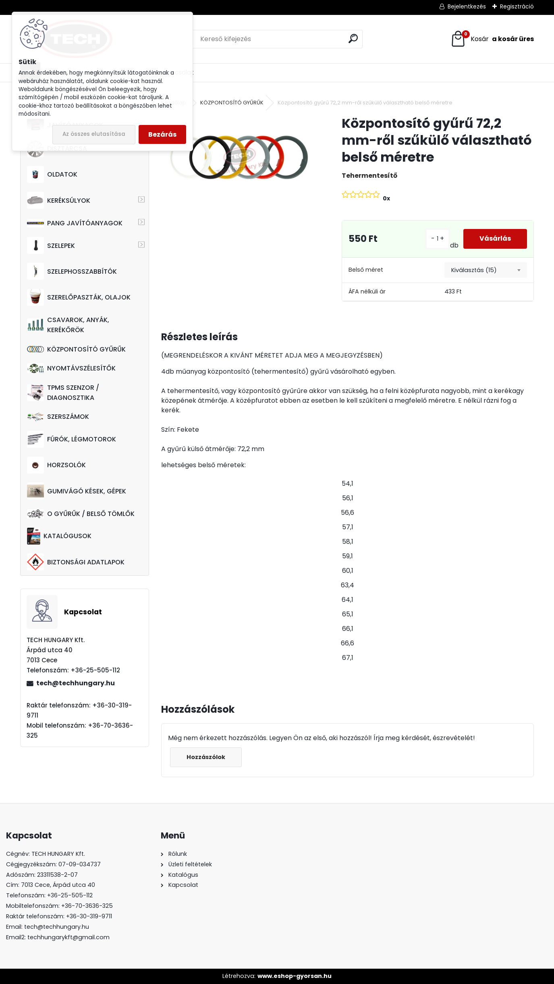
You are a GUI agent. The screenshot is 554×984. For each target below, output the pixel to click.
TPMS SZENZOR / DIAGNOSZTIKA (63, 392)
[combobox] (485, 270)
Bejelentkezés (467, 6)
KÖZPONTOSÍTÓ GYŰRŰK (76, 349)
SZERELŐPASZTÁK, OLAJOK (79, 297)
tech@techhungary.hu (75, 683)
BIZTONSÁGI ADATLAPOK (75, 561)
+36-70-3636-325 (87, 906)
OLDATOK (52, 174)
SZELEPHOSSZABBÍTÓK (72, 271)
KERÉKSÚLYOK (58, 200)
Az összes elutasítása (93, 134)
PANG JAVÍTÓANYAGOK (74, 223)
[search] (353, 38)
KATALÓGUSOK (59, 536)
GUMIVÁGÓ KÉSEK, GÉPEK (76, 491)
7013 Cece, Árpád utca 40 (58, 885)
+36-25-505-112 (70, 895)
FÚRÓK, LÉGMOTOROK (71, 439)
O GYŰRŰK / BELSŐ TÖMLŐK (81, 513)
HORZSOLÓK (56, 465)
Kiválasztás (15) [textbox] (474, 270)
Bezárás (162, 134)
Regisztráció (517, 6)
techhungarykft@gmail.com (68, 937)
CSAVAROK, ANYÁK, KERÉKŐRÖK (68, 325)
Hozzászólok (206, 757)
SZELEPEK (51, 245)
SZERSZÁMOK (58, 416)
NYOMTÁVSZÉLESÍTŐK (71, 368)
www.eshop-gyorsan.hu (294, 976)
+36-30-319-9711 (89, 916)
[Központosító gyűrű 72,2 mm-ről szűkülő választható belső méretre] (238, 158)
